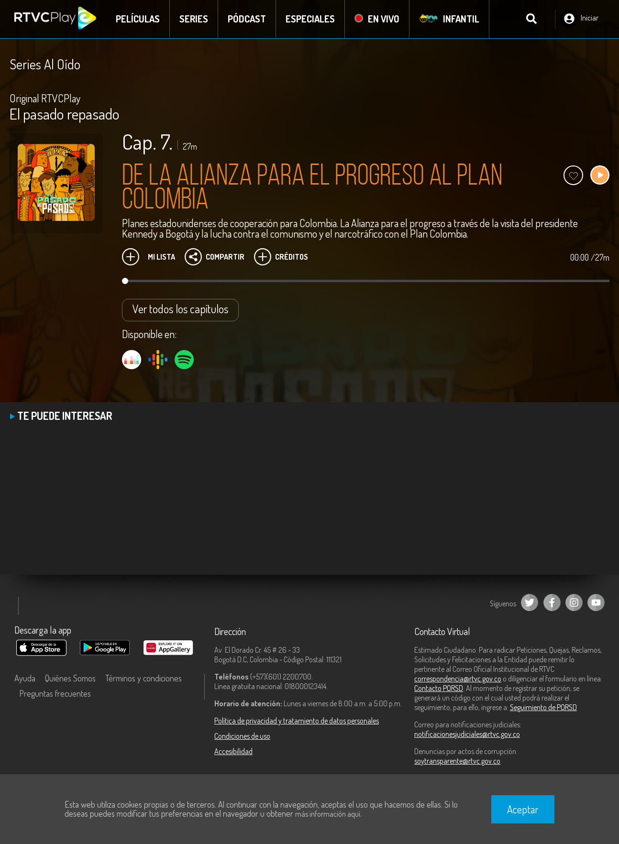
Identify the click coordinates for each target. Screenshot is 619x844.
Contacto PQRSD (438, 688)
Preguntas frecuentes (55, 693)
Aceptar (523, 809)
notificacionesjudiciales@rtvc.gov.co (467, 734)
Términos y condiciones (143, 678)
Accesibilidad (233, 751)
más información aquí (327, 814)
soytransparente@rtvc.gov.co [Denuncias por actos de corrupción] (457, 761)
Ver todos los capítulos (180, 308)
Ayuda (24, 678)
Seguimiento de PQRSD (543, 707)
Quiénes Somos (70, 678)
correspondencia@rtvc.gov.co (457, 678)
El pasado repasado (65, 113)
